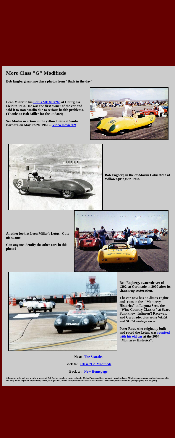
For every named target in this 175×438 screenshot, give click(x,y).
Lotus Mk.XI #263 (46, 102)
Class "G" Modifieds (95, 364)
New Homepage (95, 371)
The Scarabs (93, 357)
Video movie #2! (64, 125)
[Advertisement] (88, 32)
